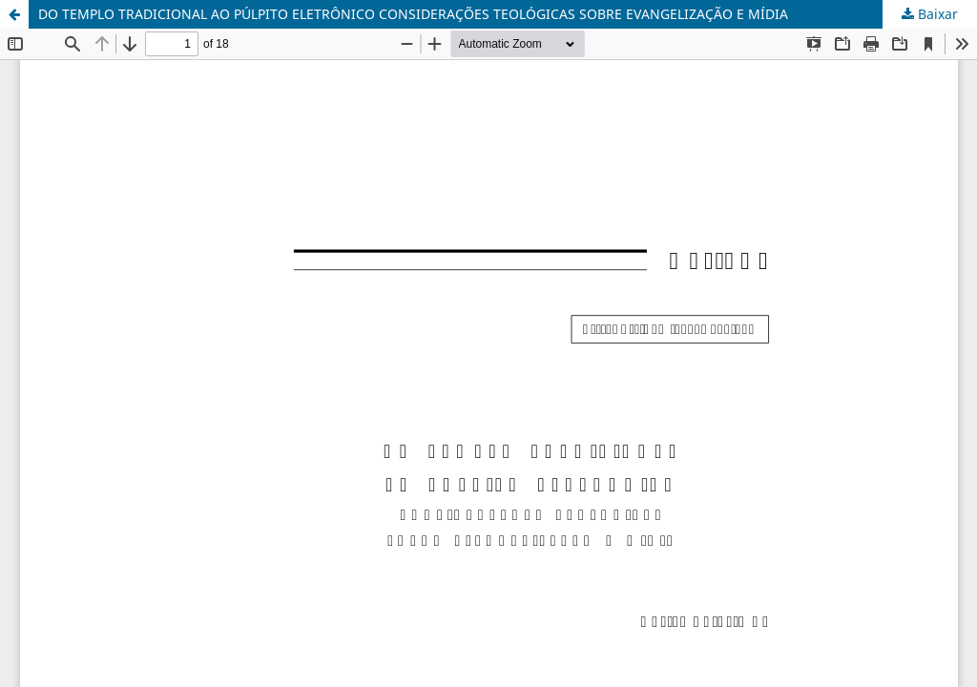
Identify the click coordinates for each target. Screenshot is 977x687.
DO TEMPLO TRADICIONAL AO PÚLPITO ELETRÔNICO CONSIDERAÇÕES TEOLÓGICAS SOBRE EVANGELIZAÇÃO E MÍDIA (413, 14)
